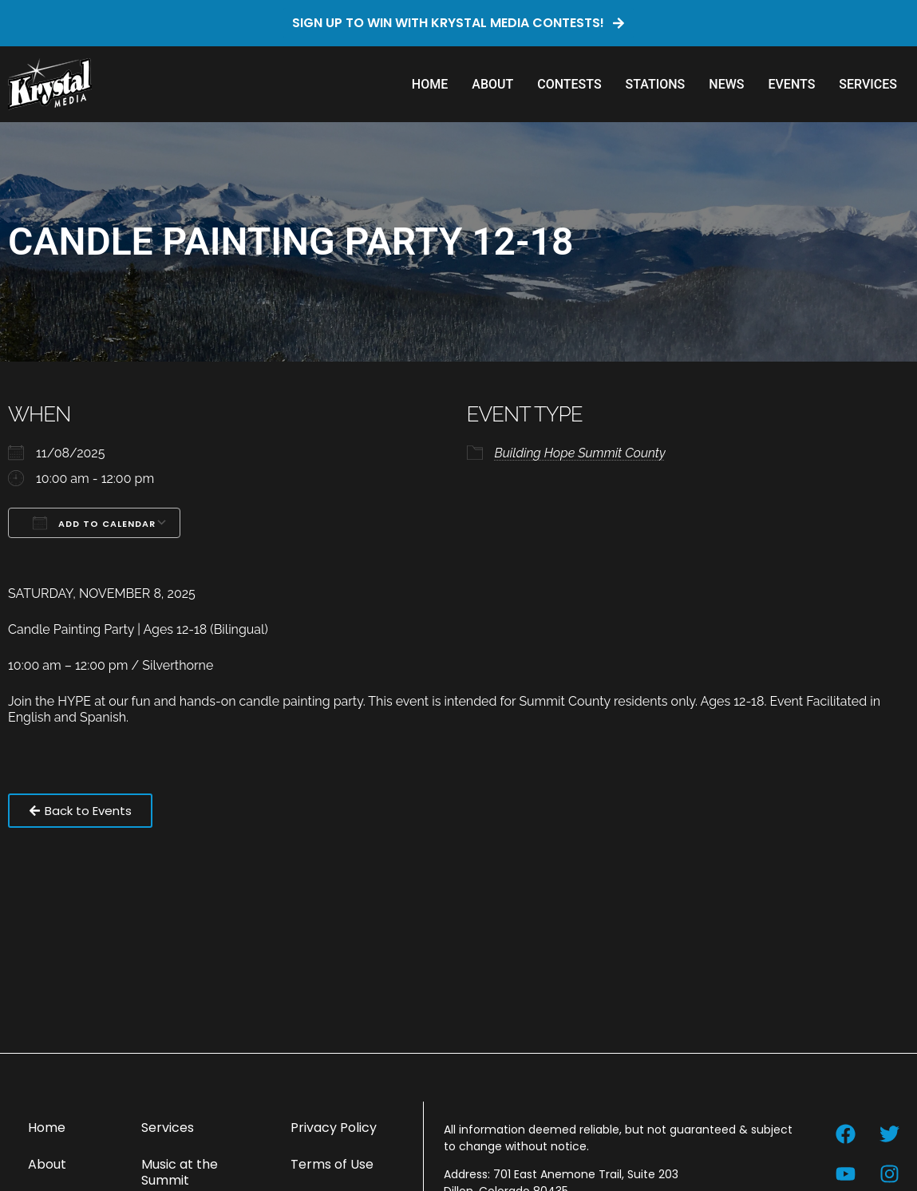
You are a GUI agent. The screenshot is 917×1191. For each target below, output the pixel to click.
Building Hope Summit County (580, 453)
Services (868, 84)
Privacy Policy (334, 1127)
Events (791, 84)
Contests (569, 84)
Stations (656, 84)
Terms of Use (332, 1164)
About (492, 84)
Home (430, 84)
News (726, 84)
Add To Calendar (94, 523)
